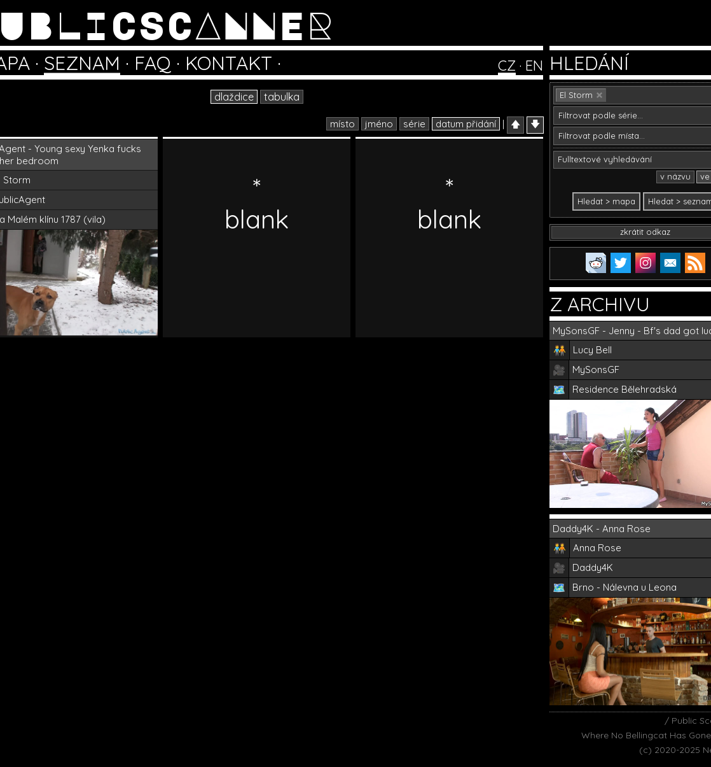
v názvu (675, 176)
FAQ (152, 63)
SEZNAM (82, 63)
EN (534, 65)
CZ (507, 65)
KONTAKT (228, 63)
